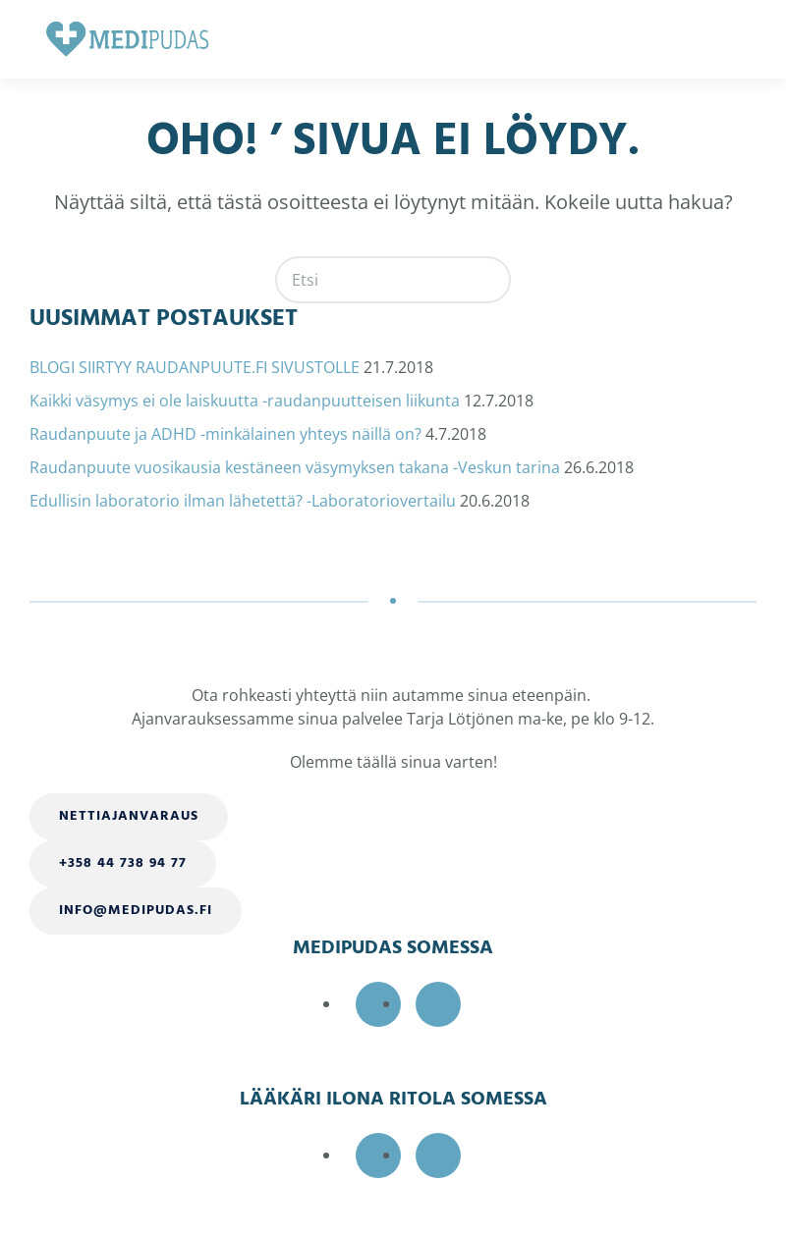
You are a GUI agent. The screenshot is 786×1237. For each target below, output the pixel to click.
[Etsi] (393, 279)
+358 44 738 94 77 (123, 863)
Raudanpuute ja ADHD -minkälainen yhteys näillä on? (225, 434)
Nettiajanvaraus (128, 816)
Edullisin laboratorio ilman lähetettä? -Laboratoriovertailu (242, 500)
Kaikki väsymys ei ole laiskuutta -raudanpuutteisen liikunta (244, 400)
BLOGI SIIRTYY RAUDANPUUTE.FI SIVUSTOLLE (194, 367)
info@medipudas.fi (135, 910)
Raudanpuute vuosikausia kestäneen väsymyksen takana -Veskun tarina (294, 467)
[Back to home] (127, 39)
